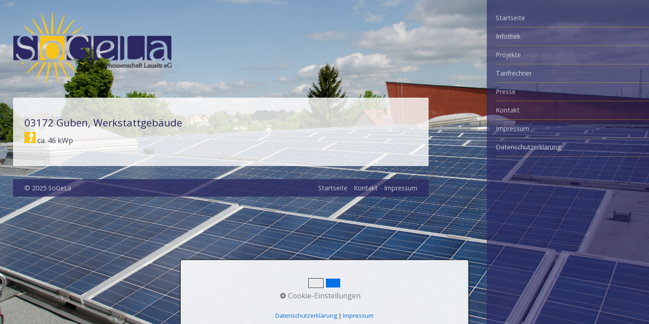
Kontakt (508, 110)
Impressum (512, 128)
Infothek (508, 36)
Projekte (508, 54)
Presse (506, 91)
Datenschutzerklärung (528, 147)
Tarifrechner (514, 73)
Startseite (510, 18)
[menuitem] (568, 18)
